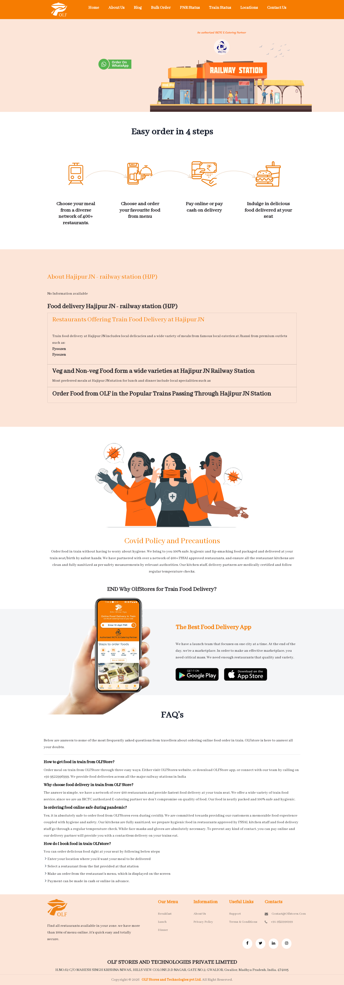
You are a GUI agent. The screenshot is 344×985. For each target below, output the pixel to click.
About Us (116, 7)
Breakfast (165, 914)
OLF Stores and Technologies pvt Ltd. (172, 980)
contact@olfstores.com (279, 914)
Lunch (162, 922)
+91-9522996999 (279, 922)
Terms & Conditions (243, 922)
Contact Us (276, 7)
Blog (138, 7)
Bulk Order (161, 7)
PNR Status (190, 7)
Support (235, 914)
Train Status (220, 7)
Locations (249, 7)
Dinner (163, 930)
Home (93, 7)
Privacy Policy (203, 922)
